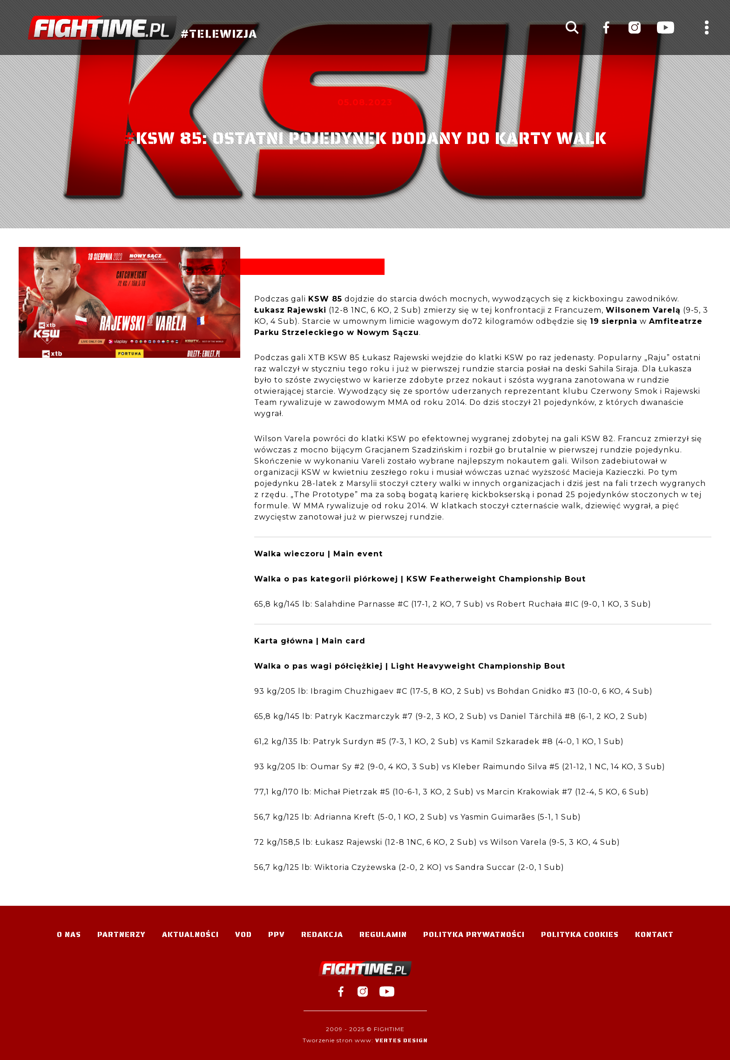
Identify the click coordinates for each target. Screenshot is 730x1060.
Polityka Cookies (580, 934)
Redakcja (322, 934)
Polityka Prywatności (474, 934)
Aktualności (190, 934)
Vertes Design (401, 1040)
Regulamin (383, 934)
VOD (243, 934)
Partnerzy (121, 934)
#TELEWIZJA (142, 28)
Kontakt (654, 934)
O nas (69, 934)
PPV (276, 934)
